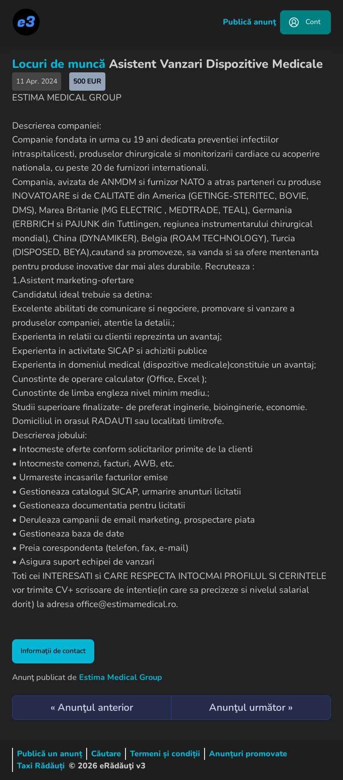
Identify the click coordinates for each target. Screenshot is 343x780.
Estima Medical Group (120, 677)
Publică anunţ (249, 22)
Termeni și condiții (165, 753)
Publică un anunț (49, 753)
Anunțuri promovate (248, 753)
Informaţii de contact (53, 651)
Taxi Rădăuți (41, 765)
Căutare (106, 753)
